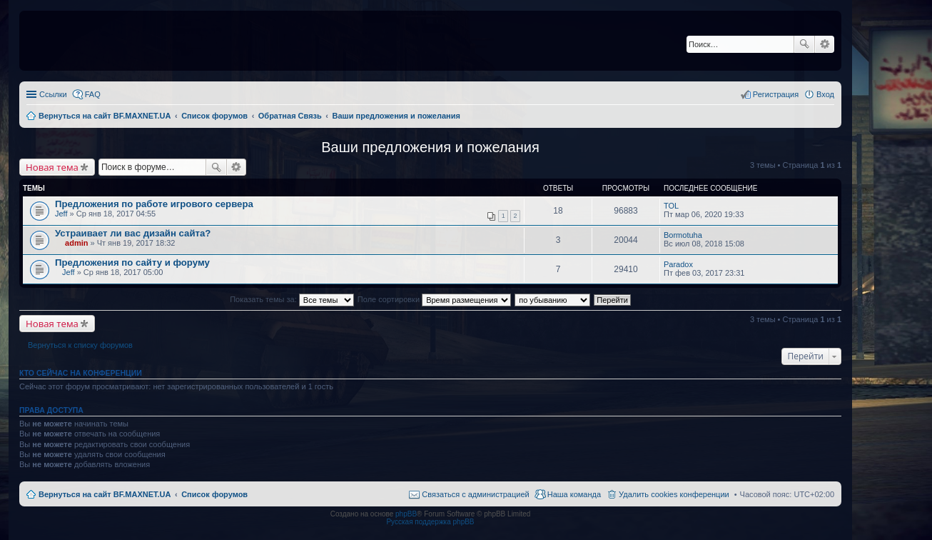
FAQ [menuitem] (93, 94)
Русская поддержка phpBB (430, 522)
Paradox (678, 264)
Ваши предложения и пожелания (430, 147)
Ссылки (53, 94)
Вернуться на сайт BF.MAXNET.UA (105, 494)
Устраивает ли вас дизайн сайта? (133, 233)
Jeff (61, 213)
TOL (671, 205)
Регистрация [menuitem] (776, 94)
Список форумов (214, 494)
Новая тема (52, 167)
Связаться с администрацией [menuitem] (475, 494)
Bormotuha (683, 235)
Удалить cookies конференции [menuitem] (674, 494)
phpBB (406, 514)
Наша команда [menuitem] (574, 494)
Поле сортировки (434, 299)
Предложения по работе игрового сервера (154, 204)
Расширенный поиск (824, 44)
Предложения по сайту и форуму (132, 262)
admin (76, 243)
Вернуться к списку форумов (80, 345)
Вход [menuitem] (825, 94)
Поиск (804, 44)
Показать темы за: (292, 299)
